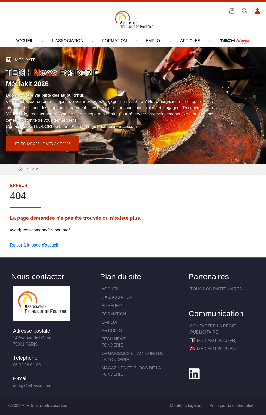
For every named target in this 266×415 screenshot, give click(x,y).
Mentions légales (185, 405)
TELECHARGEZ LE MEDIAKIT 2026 (42, 144)
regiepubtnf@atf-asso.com (112, 126)
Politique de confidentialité (233, 405)
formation (114, 40)
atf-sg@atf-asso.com (32, 385)
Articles (112, 330)
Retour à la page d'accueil (34, 245)
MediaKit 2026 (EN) (213, 349)
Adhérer (112, 305)
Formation (114, 314)
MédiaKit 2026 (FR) (213, 340)
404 (35, 169)
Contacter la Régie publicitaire (213, 329)
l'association (67, 40)
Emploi (109, 322)
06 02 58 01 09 (67, 126)
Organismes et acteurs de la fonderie (133, 356)
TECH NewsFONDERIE (114, 342)
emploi (153, 40)
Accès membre (257, 11)
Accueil (110, 289)
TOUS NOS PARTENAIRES (216, 289)
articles (190, 40)
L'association (117, 297)
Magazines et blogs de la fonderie (131, 371)
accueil (24, 40)
